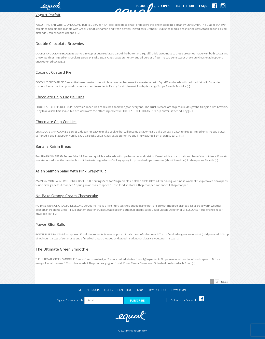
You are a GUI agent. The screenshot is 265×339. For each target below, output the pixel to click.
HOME (78, 290)
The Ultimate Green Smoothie (62, 249)
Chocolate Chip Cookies (56, 121)
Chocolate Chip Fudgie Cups (60, 97)
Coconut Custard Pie (53, 72)
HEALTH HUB (124, 290)
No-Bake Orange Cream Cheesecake (67, 195)
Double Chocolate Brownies (60, 43)
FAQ (140, 290)
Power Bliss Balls (50, 224)
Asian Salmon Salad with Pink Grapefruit (71, 171)
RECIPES (108, 290)
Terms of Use (178, 290)
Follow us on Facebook (187, 300)
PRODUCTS (93, 290)
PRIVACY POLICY (157, 290)
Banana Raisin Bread (53, 146)
